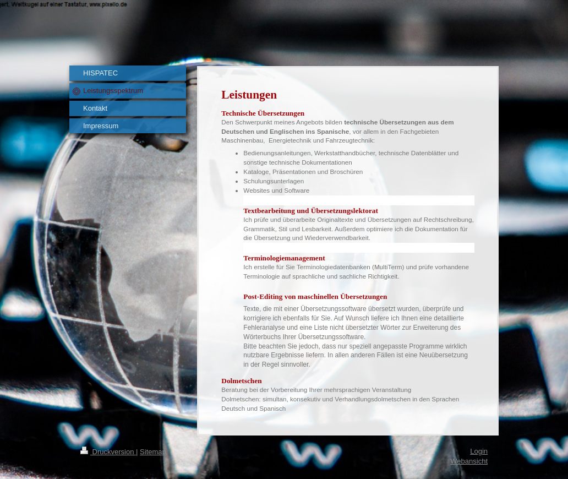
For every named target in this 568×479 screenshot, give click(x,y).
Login (479, 451)
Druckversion (108, 452)
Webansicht (469, 461)
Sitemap (153, 452)
